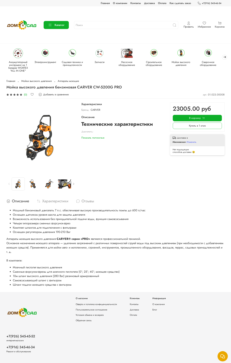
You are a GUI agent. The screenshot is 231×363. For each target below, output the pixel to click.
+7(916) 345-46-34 (209, 3)
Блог (154, 309)
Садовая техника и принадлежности (74, 63)
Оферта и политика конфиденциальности (96, 304)
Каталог (56, 25)
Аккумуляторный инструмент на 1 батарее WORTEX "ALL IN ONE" (18, 66)
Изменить (191, 142)
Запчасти (102, 62)
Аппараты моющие (68, 81)
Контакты (135, 3)
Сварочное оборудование (213, 63)
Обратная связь (84, 320)
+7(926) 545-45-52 (20, 336)
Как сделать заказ (180, 3)
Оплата (162, 3)
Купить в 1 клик (197, 126)
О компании (120, 3)
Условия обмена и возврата (90, 315)
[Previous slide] (9, 184)
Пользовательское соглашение (91, 309)
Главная (105, 3)
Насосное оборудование (129, 63)
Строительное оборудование (157, 63)
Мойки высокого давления (185, 63)
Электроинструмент (46, 62)
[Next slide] (73, 184)
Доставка (149, 3)
